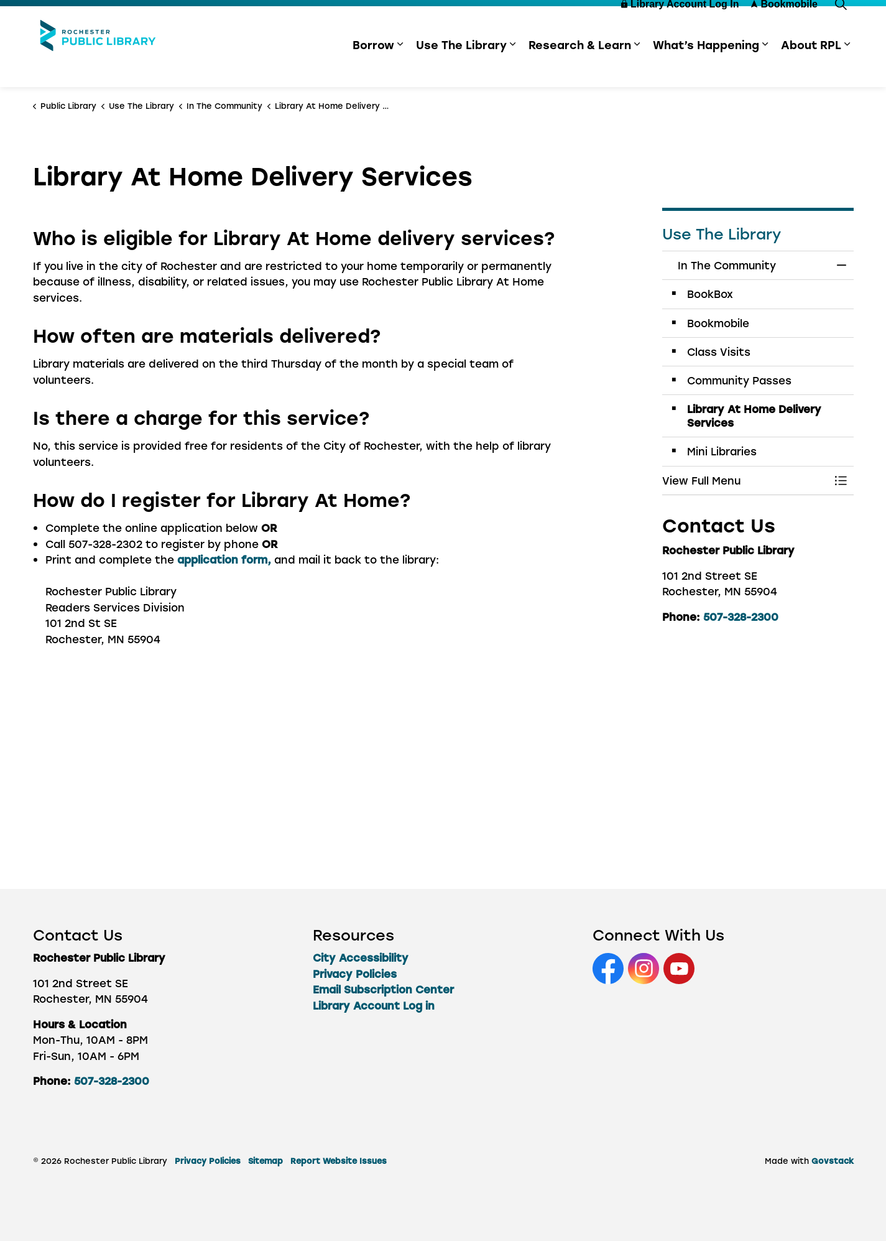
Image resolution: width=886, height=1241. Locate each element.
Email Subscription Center (383, 989)
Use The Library (461, 67)
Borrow (373, 67)
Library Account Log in (374, 1005)
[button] (745, 481)
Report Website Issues (338, 1160)
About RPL (811, 67)
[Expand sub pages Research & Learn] (637, 67)
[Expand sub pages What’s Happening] (765, 67)
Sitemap (265, 1160)
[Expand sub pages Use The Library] (513, 67)
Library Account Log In (680, 26)
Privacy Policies (355, 973)
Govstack (832, 1160)
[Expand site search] (841, 26)
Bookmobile (784, 26)
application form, (224, 559)
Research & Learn (579, 67)
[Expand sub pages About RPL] (847, 67)
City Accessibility (360, 957)
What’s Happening (706, 67)
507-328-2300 (740, 616)
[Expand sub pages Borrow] (400, 67)
